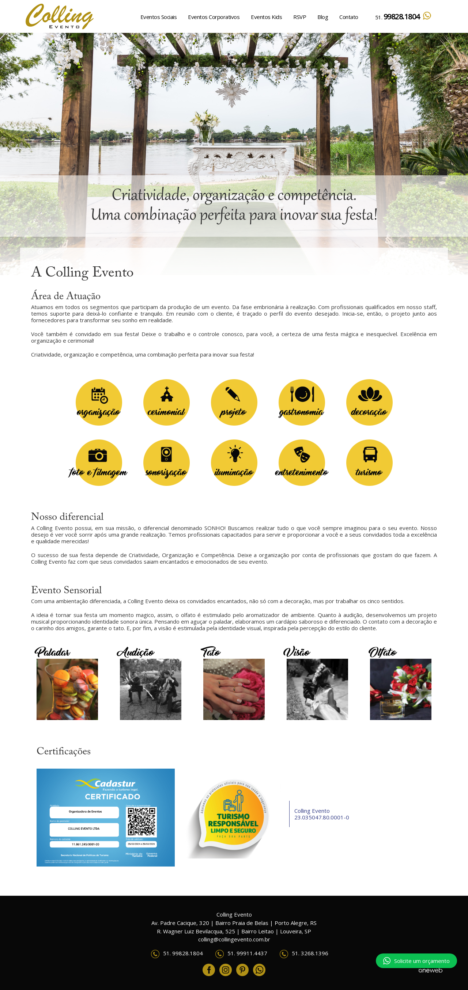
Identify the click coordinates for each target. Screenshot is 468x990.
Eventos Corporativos (213, 16)
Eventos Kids (266, 16)
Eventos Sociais (158, 16)
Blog (322, 16)
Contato (348, 16)
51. (403, 17)
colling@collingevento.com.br (234, 939)
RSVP (299, 16)
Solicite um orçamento (416, 960)
